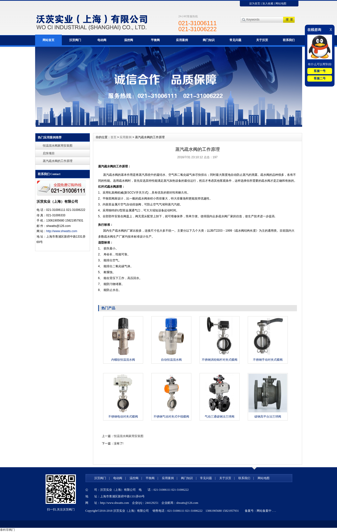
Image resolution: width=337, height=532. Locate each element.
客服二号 (320, 78)
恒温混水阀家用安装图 (57, 145)
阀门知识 (209, 40)
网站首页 (48, 40)
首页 (113, 137)
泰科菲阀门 (7, 530)
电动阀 (101, 40)
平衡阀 (155, 40)
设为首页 (254, 3)
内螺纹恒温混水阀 (123, 359)
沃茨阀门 (75, 40)
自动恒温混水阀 (171, 359)
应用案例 (182, 40)
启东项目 (49, 153)
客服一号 (320, 71)
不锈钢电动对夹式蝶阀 (123, 416)
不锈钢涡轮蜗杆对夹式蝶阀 (219, 359)
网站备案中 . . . (266, 510)
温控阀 (128, 40)
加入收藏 (267, 3)
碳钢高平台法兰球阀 (267, 416)
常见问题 (235, 40)
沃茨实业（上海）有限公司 (131, 510)
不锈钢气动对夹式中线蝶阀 (171, 416)
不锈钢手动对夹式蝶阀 (268, 359)
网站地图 (280, 3)
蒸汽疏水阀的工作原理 (57, 161)
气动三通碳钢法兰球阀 (219, 416)
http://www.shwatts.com (61, 231)
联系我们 (289, 40)
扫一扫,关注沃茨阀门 (60, 509)
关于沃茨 (262, 40)
